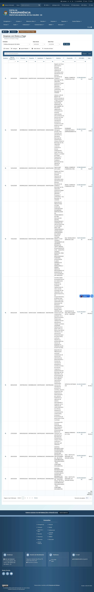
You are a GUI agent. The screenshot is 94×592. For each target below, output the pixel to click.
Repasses (40, 539)
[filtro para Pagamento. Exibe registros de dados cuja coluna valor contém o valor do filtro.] (48, 61)
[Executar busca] (39, 5)
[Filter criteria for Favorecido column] (75, 61)
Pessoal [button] (6, 24)
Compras (40, 527)
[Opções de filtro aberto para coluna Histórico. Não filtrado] (63, 58)
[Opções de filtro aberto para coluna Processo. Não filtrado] (27, 58)
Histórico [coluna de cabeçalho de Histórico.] (58, 58)
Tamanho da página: (80, 498)
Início (5, 31)
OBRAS (50, 536)
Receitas (40, 534)
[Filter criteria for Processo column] (26, 61)
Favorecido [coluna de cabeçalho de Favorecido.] (69, 58)
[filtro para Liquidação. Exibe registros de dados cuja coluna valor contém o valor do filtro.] (40, 61)
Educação (51, 539)
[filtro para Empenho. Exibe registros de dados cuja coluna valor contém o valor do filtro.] (31, 61)
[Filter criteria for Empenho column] (35, 61)
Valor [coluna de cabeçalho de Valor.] (89, 58)
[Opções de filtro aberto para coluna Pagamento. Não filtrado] (53, 58)
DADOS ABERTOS (63, 512)
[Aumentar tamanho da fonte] (73, 1)
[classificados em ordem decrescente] (18, 58)
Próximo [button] (36, 497)
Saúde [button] (15, 24)
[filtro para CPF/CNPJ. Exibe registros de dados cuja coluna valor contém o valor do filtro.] (80, 61)
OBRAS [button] (51, 24)
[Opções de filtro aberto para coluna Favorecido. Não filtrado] (75, 58)
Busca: (18, 5)
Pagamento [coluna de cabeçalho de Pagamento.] (49, 58)
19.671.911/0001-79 (81, 238)
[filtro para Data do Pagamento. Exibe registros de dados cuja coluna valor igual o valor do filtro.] (11, 61)
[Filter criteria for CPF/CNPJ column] (85, 61)
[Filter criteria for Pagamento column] (52, 61)
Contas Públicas (40, 542)
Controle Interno (51, 533)
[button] (29, 44)
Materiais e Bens (40, 530)
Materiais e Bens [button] (31, 21)
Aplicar (66, 44)
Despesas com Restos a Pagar (27, 31)
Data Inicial (36, 41)
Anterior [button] (19, 497)
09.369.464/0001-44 (81, 433)
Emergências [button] (8, 21)
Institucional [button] (26, 24)
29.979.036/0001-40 (81, 456)
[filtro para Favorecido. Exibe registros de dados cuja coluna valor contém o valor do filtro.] (69, 61)
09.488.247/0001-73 (81, 130)
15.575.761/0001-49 (81, 312)
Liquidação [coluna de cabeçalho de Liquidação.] (40, 58)
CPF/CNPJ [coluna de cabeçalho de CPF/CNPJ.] (81, 58)
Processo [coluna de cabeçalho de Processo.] (23, 58)
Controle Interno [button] (39, 24)
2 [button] (25, 497)
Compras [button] (19, 21)
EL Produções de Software (53, 585)
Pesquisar (84, 53)
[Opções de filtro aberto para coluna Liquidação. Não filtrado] (44, 58)
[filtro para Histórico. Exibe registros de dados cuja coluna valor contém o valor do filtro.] (58, 61)
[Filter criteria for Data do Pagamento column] (18, 61)
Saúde (50, 527)
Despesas (13, 31)
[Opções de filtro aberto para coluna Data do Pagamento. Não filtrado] (16, 58)
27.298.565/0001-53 (81, 78)
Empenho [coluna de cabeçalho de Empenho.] (31, 58)
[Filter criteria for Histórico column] (63, 61)
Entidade (5, 41)
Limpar (89, 53)
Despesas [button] (54, 21)
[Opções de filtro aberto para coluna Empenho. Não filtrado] (35, 58)
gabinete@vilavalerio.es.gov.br (80, 559)
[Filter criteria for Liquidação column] (44, 61)
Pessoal (51, 524)
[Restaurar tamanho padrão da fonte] (70, 1)
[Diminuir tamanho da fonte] (68, 1)
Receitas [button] (43, 21)
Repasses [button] (64, 21)
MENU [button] (47, 5)
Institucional (52, 530)
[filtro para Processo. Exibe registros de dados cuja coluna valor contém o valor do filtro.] (22, 61)
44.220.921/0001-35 (81, 384)
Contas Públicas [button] (77, 21)
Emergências (41, 524)
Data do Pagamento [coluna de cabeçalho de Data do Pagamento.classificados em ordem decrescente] (12, 58)
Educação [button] (61, 24)
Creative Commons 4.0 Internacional (16, 589)
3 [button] (27, 497)
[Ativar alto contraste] (63, 1)
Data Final (50, 41)
